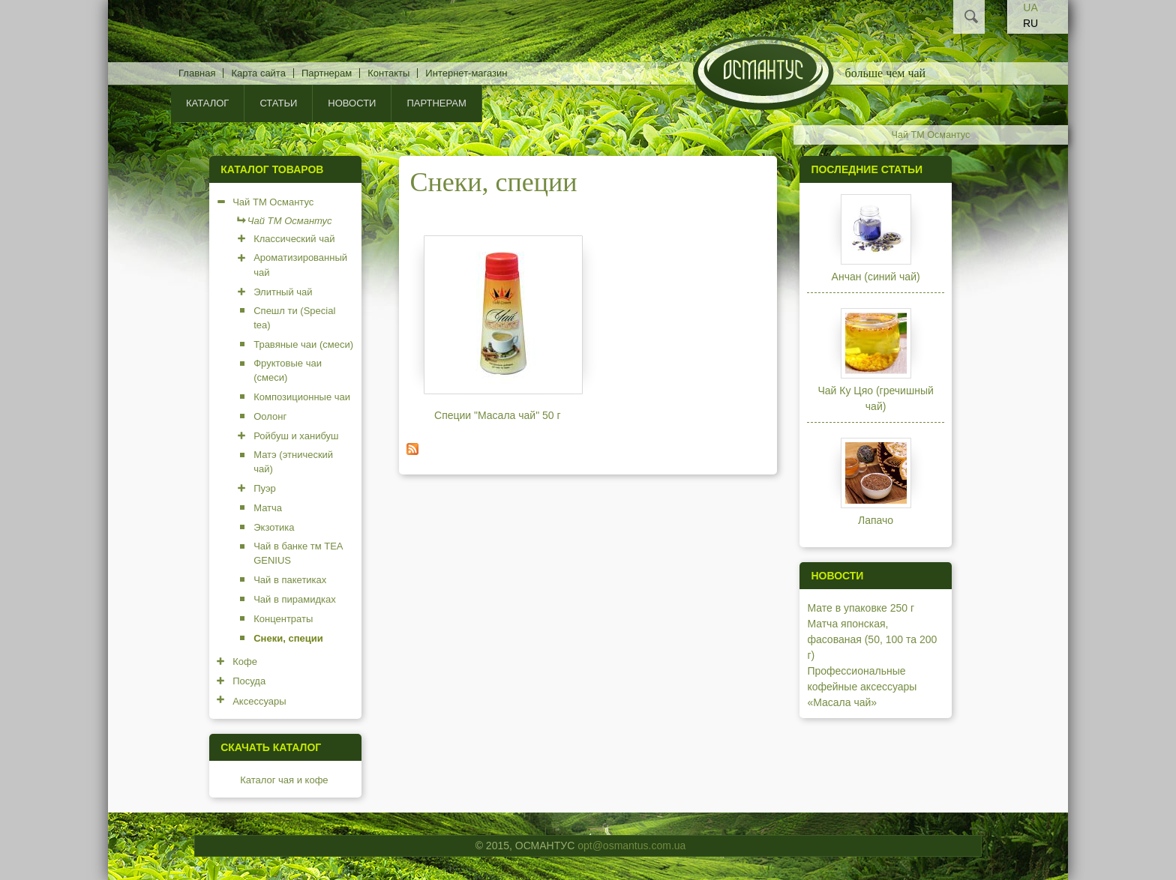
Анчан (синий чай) (876, 277)
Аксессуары (259, 701)
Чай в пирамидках (295, 599)
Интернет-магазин (466, 73)
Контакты (389, 73)
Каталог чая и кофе (284, 780)
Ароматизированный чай (300, 265)
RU (1030, 23)
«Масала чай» (842, 702)
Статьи (278, 103)
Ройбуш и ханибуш (296, 435)
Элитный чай (283, 292)
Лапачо (875, 520)
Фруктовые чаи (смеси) (288, 371)
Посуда (249, 681)
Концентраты (283, 618)
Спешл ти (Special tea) (294, 318)
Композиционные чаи (302, 397)
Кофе (244, 661)
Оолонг (270, 416)
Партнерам (327, 73)
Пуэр (265, 488)
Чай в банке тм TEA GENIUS (298, 553)
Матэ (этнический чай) (293, 462)
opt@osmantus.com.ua (632, 846)
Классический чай (294, 238)
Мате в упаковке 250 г (860, 608)
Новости (352, 103)
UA (1030, 7)
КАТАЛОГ (207, 103)
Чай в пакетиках (290, 579)
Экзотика (274, 527)
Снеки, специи (288, 638)
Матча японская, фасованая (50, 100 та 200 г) (872, 639)
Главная (196, 73)
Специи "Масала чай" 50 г (497, 415)
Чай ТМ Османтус (931, 135)
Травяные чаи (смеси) (303, 344)
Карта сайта (258, 73)
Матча (268, 507)
